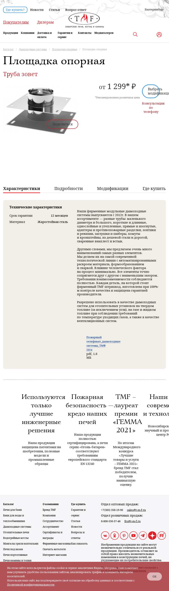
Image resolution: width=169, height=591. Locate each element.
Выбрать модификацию (154, 91)
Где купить (78, 504)
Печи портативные (15, 554)
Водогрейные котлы (16, 538)
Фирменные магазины (57, 543)
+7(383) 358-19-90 (112, 510)
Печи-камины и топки (17, 560)
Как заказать (79, 543)
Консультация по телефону (151, 108)
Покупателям (16, 22)
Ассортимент (51, 526)
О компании (51, 504)
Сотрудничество (53, 521)
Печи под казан (13, 549)
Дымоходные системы (17, 526)
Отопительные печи (16, 532)
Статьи (54, 10)
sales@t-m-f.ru (136, 510)
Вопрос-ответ (75, 10)
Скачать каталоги (54, 549)
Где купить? (15, 10)
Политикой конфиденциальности (30, 584)
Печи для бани (12, 509)
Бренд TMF (49, 509)
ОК (154, 576)
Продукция (10, 32)
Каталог (8, 504)
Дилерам (45, 22)
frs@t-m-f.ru (132, 521)
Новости (37, 10)
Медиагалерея (103, 32)
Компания (27, 32)
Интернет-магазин (55, 554)
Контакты (84, 32)
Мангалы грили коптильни (20, 543)
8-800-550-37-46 (110, 521)
